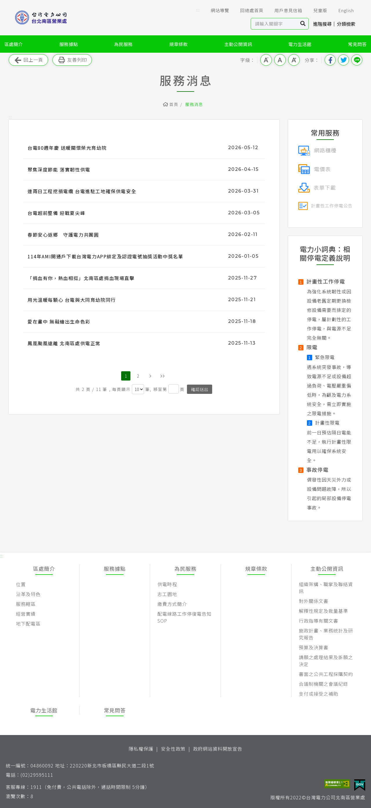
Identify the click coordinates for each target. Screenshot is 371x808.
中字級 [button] (280, 60)
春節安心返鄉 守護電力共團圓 (63, 234)
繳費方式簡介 (172, 603)
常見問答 (357, 44)
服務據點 (68, 44)
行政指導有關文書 (318, 620)
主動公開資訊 (238, 44)
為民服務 (123, 44)
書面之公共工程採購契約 (326, 673)
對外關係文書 (313, 600)
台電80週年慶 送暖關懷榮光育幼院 (67, 147)
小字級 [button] (266, 60)
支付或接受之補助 (318, 693)
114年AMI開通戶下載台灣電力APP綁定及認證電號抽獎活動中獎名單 (105, 256)
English (342, 10)
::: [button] (198, 9)
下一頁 (150, 376)
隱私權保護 (141, 748)
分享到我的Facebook (330, 59)
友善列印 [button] (72, 60)
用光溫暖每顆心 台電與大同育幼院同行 (72, 299)
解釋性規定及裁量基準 (323, 610)
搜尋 (303, 23)
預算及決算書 (313, 647)
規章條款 (178, 44)
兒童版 (316, 10)
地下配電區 (28, 623)
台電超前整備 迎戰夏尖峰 (56, 212)
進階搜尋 (322, 23)
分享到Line (356, 59)
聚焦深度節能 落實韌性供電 (59, 169)
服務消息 (194, 104)
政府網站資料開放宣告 (217, 748)
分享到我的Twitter (343, 59)
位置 (21, 584)
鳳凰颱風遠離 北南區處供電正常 (64, 343)
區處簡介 (13, 44)
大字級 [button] (294, 60)
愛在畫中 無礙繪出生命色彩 (59, 321)
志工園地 (167, 594)
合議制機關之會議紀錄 (323, 683)
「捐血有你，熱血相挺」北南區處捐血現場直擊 (81, 278)
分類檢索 (346, 23)
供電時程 (167, 584)
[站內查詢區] (274, 23)
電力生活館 (300, 44)
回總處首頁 (247, 10)
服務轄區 (26, 603)
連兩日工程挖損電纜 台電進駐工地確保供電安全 (82, 191)
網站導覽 (216, 10)
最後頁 (162, 376)
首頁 (173, 104)
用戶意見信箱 (284, 10)
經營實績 (26, 613)
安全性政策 (173, 748)
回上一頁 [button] (28, 60)
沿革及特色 (28, 594)
